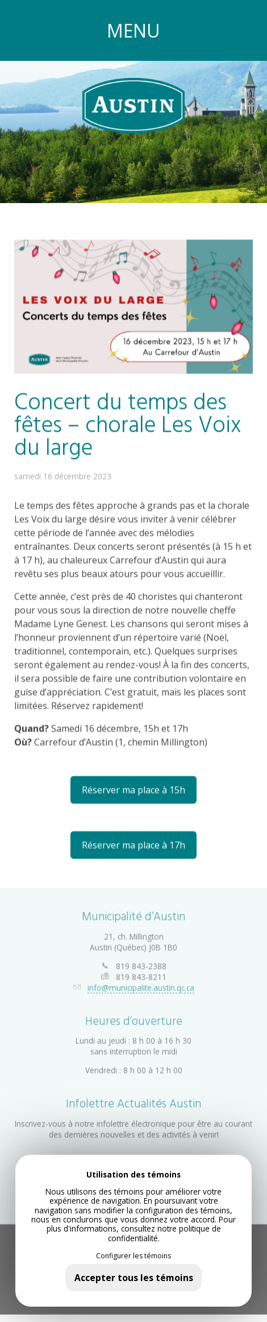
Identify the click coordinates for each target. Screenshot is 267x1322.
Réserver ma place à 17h (133, 844)
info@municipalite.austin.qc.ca (140, 983)
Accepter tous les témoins (133, 1277)
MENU (133, 30)
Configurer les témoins (133, 1256)
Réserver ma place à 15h (133, 789)
